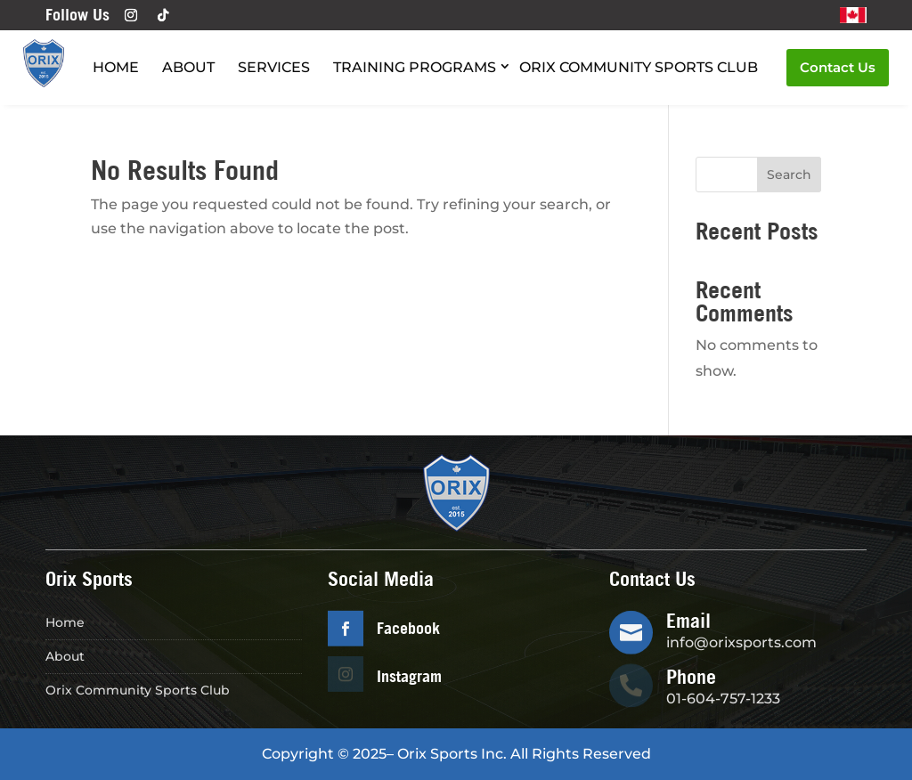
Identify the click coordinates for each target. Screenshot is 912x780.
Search (789, 175)
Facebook (408, 628)
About (188, 67)
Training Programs (414, 67)
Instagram (409, 676)
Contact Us (837, 67)
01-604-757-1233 (723, 698)
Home (116, 67)
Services (274, 67)
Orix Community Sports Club (638, 67)
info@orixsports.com (741, 642)
